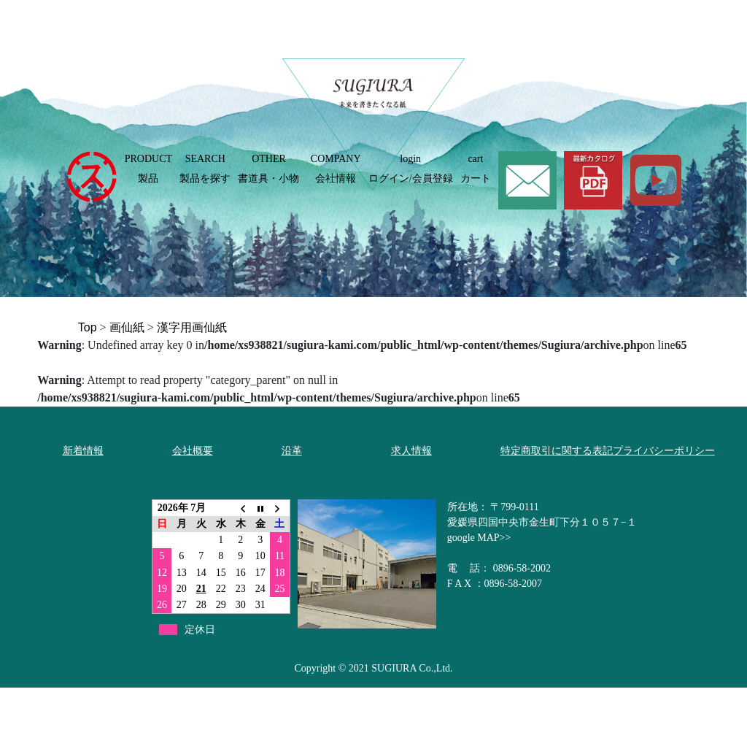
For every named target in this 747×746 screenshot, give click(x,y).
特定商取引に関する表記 (556, 450)
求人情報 (411, 450)
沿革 (292, 450)
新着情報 (83, 450)
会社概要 (192, 450)
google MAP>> (479, 537)
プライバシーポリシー (664, 450)
